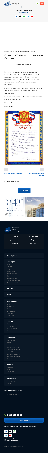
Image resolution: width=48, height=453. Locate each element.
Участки (10, 321)
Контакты (15, 247)
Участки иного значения (14, 331)
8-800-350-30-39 (24, 10)
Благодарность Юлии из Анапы (35, 174)
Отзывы (12, 51)
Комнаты (9, 266)
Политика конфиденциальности (13, 446)
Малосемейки (11, 271)
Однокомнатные (12, 273)
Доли (8, 264)
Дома (8, 304)
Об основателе (11, 381)
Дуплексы (10, 309)
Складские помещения (14, 349)
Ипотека (33, 243)
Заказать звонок (24, 420)
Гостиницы (10, 345)
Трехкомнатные (12, 278)
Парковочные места (13, 347)
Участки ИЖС (11, 324)
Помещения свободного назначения (18, 359)
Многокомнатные (12, 283)
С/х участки (10, 326)
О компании (11, 378)
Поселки (10, 288)
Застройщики (33, 236)
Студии (9, 269)
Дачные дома (11, 311)
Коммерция (11, 338)
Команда (9, 383)
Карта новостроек (15, 240)
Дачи (9, 294)
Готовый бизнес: (12, 352)
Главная (6, 51)
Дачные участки (12, 328)
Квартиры (11, 262)
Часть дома (10, 316)
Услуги (33, 240)
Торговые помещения (13, 354)
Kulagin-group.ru (11, 440)
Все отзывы (24, 190)
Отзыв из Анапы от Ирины (13, 173)
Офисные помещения (13, 356)
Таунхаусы (10, 306)
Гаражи (9, 343)
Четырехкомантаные (13, 280)
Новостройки (12, 256)
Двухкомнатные (12, 276)
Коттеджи (10, 313)
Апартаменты (11, 340)
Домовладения (12, 301)
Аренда (10, 364)
